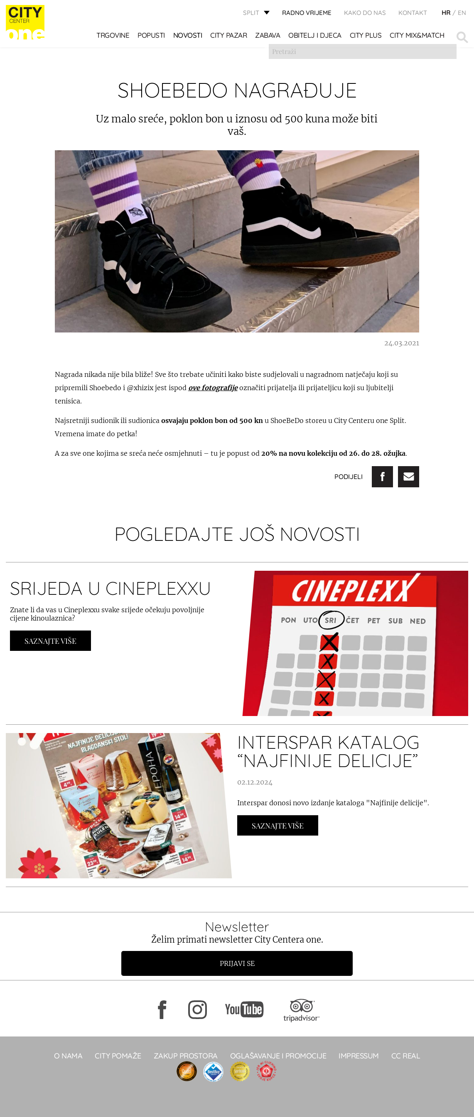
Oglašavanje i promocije (278, 1056)
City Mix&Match (417, 37)
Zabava (268, 37)
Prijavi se (237, 963)
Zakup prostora (186, 1056)
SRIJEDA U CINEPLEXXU (110, 588)
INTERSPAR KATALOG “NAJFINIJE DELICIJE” (328, 751)
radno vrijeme (307, 15)
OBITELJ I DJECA (315, 37)
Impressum (359, 1056)
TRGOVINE (113, 37)
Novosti (188, 37)
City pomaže (118, 1056)
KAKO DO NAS (365, 15)
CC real (405, 1056)
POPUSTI (152, 37)
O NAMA (68, 1056)
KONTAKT (412, 15)
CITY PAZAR (229, 37)
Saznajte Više (50, 641)
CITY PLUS (366, 37)
